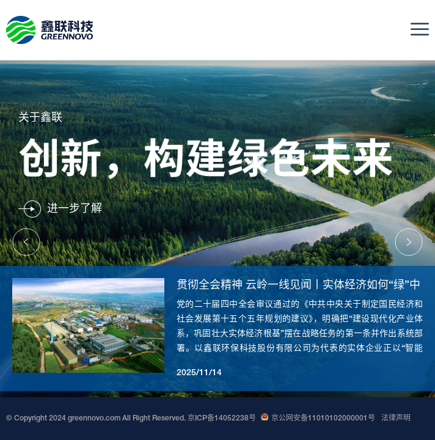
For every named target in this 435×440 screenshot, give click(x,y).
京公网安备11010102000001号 (318, 418)
